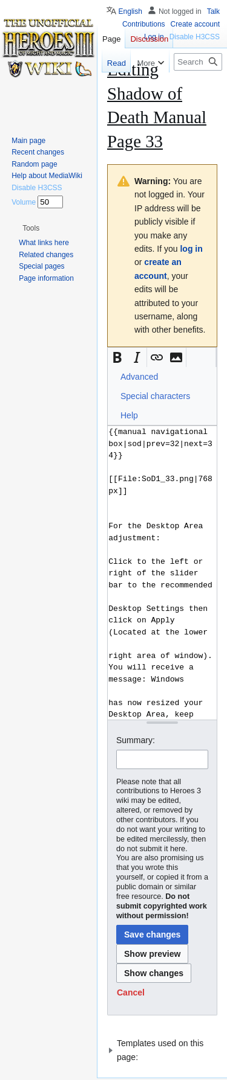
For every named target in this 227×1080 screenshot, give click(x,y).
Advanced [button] (139, 377)
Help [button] (129, 415)
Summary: (135, 740)
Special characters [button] (155, 396)
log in (191, 249)
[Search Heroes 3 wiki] (198, 62)
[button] (117, 357)
